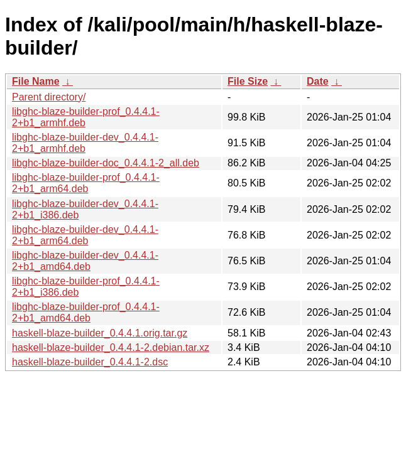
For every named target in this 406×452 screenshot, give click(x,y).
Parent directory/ (48, 97)
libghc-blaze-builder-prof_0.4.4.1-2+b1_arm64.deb (86, 183)
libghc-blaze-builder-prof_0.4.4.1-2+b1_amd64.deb (86, 312)
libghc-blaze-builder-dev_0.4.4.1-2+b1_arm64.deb (85, 235)
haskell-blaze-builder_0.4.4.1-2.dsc (90, 362)
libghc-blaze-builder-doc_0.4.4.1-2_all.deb (105, 163)
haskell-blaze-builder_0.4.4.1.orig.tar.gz (99, 333)
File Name (36, 81)
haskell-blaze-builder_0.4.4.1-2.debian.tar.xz (110, 347)
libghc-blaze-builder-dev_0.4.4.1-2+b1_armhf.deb (85, 143)
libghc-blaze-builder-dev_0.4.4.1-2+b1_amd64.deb (85, 261)
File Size (248, 81)
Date (318, 81)
